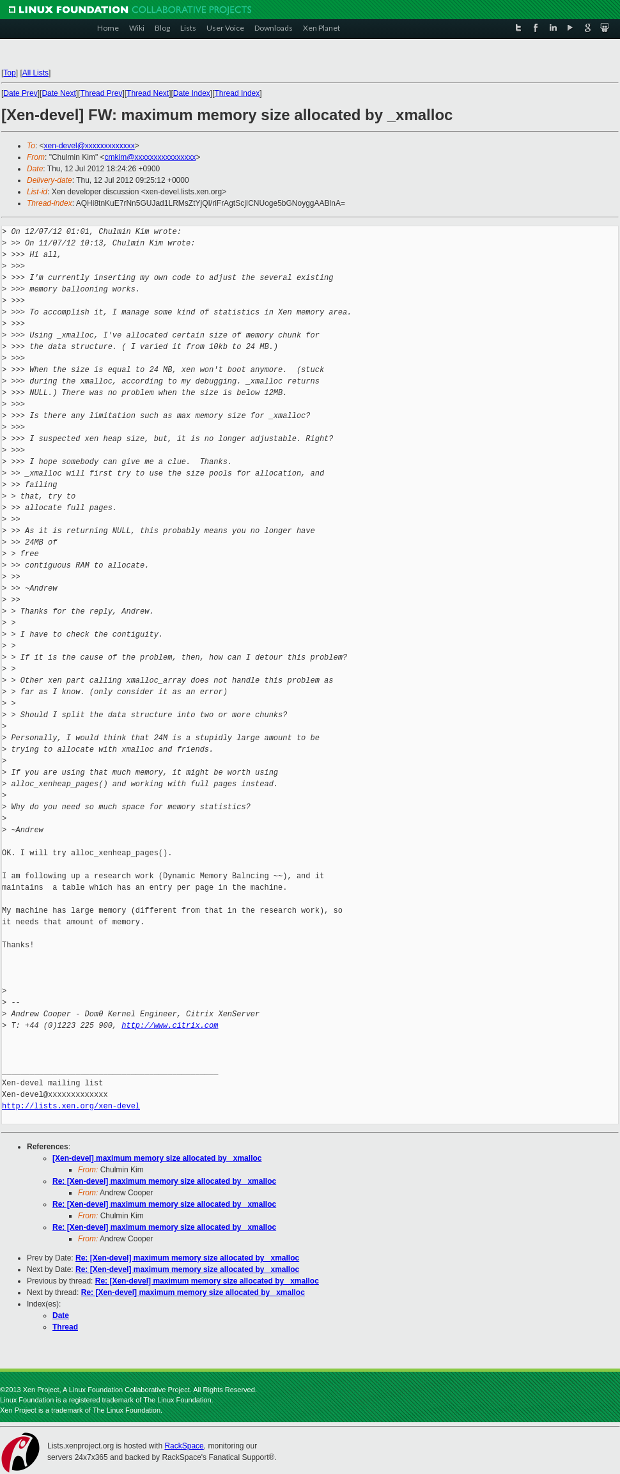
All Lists (35, 72)
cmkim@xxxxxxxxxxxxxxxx (150, 157)
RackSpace (183, 1445)
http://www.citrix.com (169, 1025)
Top (9, 72)
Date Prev (20, 93)
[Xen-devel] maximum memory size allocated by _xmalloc (156, 1158)
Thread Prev (101, 93)
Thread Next (148, 93)
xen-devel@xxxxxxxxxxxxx (89, 145)
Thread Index (237, 93)
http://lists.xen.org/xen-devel (71, 1106)
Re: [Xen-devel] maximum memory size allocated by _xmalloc (164, 1181)
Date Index (191, 93)
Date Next (58, 93)
